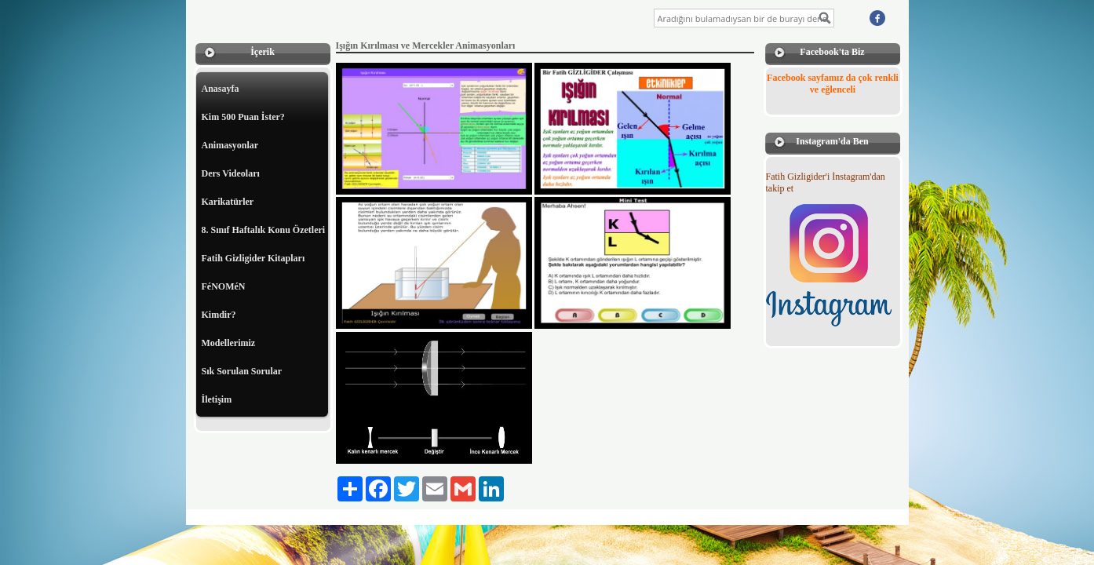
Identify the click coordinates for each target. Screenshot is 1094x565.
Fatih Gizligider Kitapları (253, 258)
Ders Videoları (231, 173)
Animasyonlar (230, 145)
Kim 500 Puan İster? (243, 116)
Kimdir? (219, 314)
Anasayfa (220, 88)
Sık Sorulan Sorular (242, 371)
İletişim (217, 399)
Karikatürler (228, 201)
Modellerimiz (229, 342)
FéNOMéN (224, 286)
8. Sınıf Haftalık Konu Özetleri (264, 229)
